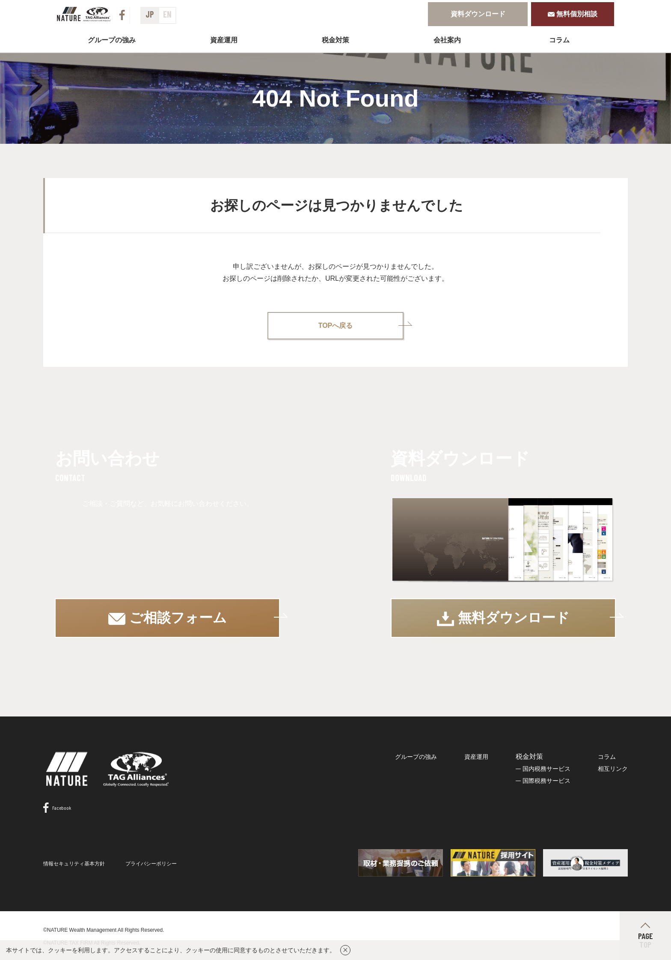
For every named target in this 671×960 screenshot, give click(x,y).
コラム (559, 40)
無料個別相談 (572, 14)
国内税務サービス (546, 767)
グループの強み (112, 40)
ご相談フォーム (168, 617)
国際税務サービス (546, 779)
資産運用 (224, 40)
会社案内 (447, 40)
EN (167, 14)
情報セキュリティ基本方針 (74, 863)
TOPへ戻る (335, 324)
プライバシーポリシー (151, 863)
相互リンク (613, 767)
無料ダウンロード (503, 617)
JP (149, 14)
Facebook (57, 807)
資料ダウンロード (478, 14)
